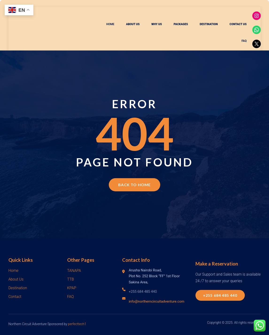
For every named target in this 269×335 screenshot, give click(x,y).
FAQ (70, 296)
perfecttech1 (77, 324)
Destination (17, 288)
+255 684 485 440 (220, 295)
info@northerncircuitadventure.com (156, 301)
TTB (70, 279)
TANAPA (74, 270)
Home (13, 270)
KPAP (71, 288)
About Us (15, 279)
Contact (14, 296)
